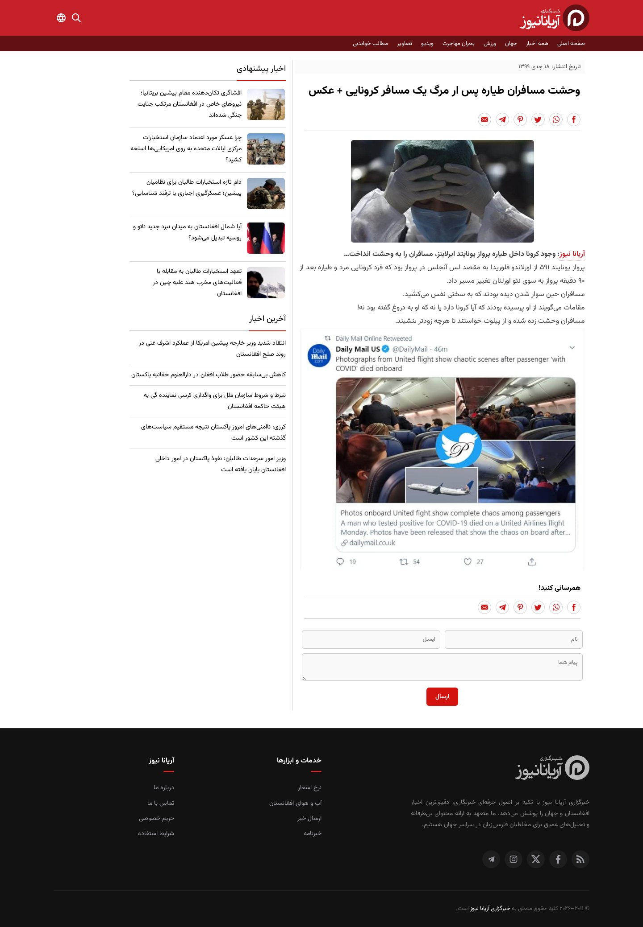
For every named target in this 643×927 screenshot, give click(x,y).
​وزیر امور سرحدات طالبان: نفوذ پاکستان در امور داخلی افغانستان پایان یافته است (220, 464)
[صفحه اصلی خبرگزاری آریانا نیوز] (552, 768)
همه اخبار (537, 43)
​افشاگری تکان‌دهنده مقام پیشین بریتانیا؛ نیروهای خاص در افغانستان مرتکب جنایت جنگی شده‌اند (190, 104)
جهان (511, 43)
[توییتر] (536, 859)
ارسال (442, 696)
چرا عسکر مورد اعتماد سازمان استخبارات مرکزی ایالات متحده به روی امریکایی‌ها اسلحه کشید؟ (186, 149)
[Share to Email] (484, 119)
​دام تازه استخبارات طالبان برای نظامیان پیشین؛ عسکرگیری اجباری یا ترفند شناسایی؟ (187, 187)
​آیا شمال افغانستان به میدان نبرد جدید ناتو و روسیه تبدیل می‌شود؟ (187, 232)
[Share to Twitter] (538, 119)
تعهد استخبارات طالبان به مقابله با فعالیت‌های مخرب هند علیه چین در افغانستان (197, 283)
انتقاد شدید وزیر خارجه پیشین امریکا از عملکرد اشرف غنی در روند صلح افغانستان (212, 348)
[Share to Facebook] (573, 119)
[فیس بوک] (558, 859)
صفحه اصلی (571, 43)
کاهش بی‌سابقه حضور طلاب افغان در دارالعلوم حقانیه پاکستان (208, 375)
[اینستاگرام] (513, 859)
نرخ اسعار (310, 788)
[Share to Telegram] (502, 119)
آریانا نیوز (572, 254)
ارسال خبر (309, 819)
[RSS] (580, 859)
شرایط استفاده (156, 834)
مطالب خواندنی (370, 43)
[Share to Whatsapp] (556, 119)
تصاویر (404, 43)
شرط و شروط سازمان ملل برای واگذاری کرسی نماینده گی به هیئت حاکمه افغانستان (215, 401)
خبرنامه (313, 834)
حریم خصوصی (156, 819)
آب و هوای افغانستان (295, 803)
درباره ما (164, 788)
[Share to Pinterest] (520, 119)
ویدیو (427, 43)
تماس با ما (160, 803)
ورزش (490, 43)
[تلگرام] (491, 859)
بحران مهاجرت (459, 43)
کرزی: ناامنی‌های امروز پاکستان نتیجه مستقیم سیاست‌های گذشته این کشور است (213, 432)
